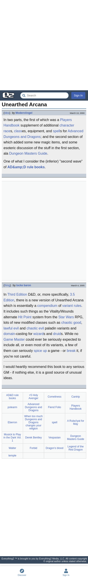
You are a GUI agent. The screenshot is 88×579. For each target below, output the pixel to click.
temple (12, 455)
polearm (12, 407)
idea (6, 112)
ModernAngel (24, 112)
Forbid (33, 448)
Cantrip (75, 396)
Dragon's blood (54, 448)
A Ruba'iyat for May (75, 422)
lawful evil (11, 328)
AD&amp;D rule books (26, 167)
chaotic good (71, 322)
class (18, 131)
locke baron (23, 285)
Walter (12, 448)
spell (56, 131)
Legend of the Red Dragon (76, 448)
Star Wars (66, 317)
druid (57, 334)
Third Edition (17, 294)
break (71, 351)
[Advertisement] (44, 45)
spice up (40, 351)
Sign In (78, 95)
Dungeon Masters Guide (28, 153)
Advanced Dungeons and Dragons (33, 407)
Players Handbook (76, 407)
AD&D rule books (12, 397)
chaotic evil (35, 328)
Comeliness (54, 396)
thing (7, 285)
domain (9, 334)
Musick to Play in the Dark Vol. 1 (12, 437)
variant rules (71, 306)
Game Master (14, 339)
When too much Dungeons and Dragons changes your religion (33, 422)
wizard (38, 334)
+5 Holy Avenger (33, 397)
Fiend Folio (54, 407)
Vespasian (54, 437)
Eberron (12, 422)
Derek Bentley (33, 437)
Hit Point (24, 317)
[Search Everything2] (44, 95)
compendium (47, 306)
